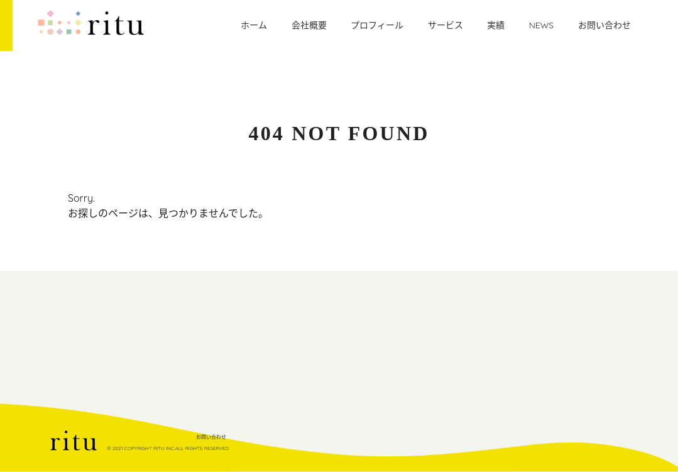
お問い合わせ (211, 437)
